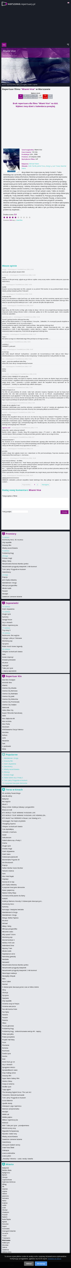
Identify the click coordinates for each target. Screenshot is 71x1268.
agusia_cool (6, 428)
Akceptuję (41, 1264)
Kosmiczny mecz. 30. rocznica (12, 540)
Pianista (5, 1020)
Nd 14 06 (45, 96)
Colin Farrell (32, 166)
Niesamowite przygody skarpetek (14, 968)
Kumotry (5, 617)
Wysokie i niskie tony (9, 1134)
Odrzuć (29, 1264)
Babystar (5, 799)
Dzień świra (6, 854)
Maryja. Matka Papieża (10, 918)
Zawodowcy (6, 572)
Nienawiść (5, 962)
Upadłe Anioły (7, 1103)
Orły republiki (6, 542)
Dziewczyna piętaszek (10, 857)
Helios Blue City (7, 710)
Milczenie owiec (7, 932)
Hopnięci (5, 879)
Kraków (4, 1203)
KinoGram (5, 727)
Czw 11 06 (30, 96)
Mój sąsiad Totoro (9, 934)
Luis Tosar (56, 166)
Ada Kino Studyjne (8, 680)
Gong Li (48, 166)
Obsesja (7, 772)
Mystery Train (7, 948)
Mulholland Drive (8, 945)
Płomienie (5, 1045)
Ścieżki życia (6, 1053)
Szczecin (5, 1233)
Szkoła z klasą (7, 1081)
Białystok (5, 1168)
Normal (4, 984)
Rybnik (4, 1222)
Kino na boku (6, 721)
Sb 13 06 (40, 96)
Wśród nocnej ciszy (9, 1128)
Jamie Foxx (41, 166)
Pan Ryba (5, 1012)
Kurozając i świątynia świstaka (13, 909)
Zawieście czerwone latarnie (12, 597)
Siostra (4, 1056)
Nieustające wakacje (9, 973)
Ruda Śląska (6, 1219)
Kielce (4, 1201)
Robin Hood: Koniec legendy (12, 646)
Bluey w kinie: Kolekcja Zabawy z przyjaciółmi (18, 807)
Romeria (5, 1048)
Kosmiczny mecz (8, 904)
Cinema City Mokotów (10, 699)
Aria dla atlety (7, 796)
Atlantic (5, 685)
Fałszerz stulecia (8, 871)
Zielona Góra (6, 1252)
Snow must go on (8, 1062)
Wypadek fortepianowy (10, 1131)
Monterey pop (7, 641)
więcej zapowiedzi (9, 671)
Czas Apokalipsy (8, 829)
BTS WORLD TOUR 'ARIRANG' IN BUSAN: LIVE (18, 813)
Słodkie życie (6, 1087)
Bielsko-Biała (6, 1170)
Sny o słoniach (7, 622)
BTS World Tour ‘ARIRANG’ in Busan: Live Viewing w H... (21, 818)
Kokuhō (5, 898)
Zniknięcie (5, 1150)
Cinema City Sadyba (9, 705)
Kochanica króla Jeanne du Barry (13, 896)
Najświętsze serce (8, 954)
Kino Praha (6, 724)
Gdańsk (5, 1189)
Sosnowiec (6, 1229)
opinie (35, 85)
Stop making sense (9, 1073)
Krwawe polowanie (9, 660)
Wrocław (5, 1245)
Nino (4, 979)
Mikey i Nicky (6, 561)
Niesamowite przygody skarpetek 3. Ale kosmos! (19, 566)
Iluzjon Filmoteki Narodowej (12, 713)
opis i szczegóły (21, 85)
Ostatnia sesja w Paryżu (10, 1004)
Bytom (4, 1175)
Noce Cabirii (6, 981)
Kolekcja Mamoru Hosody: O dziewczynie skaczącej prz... (22, 901)
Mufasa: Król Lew (8, 943)
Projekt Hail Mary (8, 1040)
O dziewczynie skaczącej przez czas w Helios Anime (20, 987)
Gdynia (4, 1191)
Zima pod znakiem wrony (11, 1145)
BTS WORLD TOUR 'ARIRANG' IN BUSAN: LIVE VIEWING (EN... (24, 815)
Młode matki (6, 588)
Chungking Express (9, 824)
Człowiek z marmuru (9, 832)
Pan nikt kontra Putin (9, 1009)
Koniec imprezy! (7, 657)
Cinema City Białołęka (10, 694)
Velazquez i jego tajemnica (11, 1106)
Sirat (3, 1059)
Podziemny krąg (8, 553)
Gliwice (4, 1194)
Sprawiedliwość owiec (10, 1070)
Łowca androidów (8, 1153)
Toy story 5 (6, 630)
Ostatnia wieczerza (9, 1006)
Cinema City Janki (8, 696)
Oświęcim (5, 1212)
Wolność (5, 1123)
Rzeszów (5, 1224)
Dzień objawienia (8, 609)
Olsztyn (4, 1210)
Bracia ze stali (7, 810)
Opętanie (5, 998)
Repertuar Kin (14, 676)
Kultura (4, 735)
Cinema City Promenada (10, 702)
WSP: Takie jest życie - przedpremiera (15, 1125)
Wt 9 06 (20, 96)
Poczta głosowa (8, 1026)
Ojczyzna (5, 644)
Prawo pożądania (8, 1037)
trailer (30, 85)
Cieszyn (4, 1177)
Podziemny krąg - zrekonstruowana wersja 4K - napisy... (22, 1031)
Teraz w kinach (14, 789)
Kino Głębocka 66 (8, 718)
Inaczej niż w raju (8, 882)
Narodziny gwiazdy (9, 956)
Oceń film (19, 220)
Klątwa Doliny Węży (9, 893)
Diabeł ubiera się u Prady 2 (13, 778)
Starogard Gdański (9, 1231)
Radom (4, 1217)
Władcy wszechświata (10, 548)
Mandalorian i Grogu (9, 583)
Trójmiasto (6, 1238)
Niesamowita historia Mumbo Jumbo (15, 564)
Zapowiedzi (12, 603)
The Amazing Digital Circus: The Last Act (16, 1092)
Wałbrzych (6, 1243)
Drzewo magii (7, 558)
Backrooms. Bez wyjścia (10, 635)
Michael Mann (13, 56)
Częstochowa (7, 1180)
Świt (3, 743)
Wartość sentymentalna (10, 1109)
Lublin (4, 1205)
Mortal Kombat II (8, 940)
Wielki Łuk (5, 1114)
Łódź (4, 1208)
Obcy (4, 990)
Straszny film (6, 545)
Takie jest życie (7, 668)
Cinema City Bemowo (10, 691)
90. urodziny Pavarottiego (11, 793)
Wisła (4, 749)
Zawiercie (5, 1250)
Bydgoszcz (6, 1173)
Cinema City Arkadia (9, 688)
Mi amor (5, 663)
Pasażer (5, 591)
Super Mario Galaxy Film (10, 1078)
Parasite (5, 1015)
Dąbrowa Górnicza (8, 1182)
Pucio (4, 1042)
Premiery (11, 533)
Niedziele (5, 959)
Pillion (4, 1023)
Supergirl (5, 665)
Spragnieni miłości (8, 1067)
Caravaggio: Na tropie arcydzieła (13, 821)
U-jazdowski (6, 746)
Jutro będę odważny (9, 580)
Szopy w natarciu (8, 1084)
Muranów (5, 741)
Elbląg (4, 1184)
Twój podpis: (7, 512)
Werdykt (5, 594)
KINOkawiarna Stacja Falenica (12, 729)
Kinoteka (5, 732)
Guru (4, 654)
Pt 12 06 (35, 96)
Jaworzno (5, 1196)
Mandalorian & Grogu (10, 912)
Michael (5, 923)
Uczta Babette (7, 1100)
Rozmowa (5, 1051)
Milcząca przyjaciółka (9, 585)
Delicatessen (6, 837)
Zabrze (4, 1247)
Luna (4, 738)
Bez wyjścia (6, 801)
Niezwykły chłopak (8, 976)
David (4, 835)
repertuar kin (10, 85)
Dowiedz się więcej (54, 1259)
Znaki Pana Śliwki (8, 1147)
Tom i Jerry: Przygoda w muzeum (14, 569)
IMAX (4, 716)
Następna (45, 485)
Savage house (7, 620)
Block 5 (4, 804)
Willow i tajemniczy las (10, 625)
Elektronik (5, 707)
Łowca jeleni (6, 1156)
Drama (4, 843)
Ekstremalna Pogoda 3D (11, 860)
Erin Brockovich (7, 862)
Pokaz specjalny (8, 1034)
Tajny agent (6, 1089)
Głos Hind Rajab (8, 876)
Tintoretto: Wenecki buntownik (13, 1095)
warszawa (21, 4)
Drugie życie (6, 614)
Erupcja (4, 577)
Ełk (3, 1187)
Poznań (5, 1215)
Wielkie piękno (7, 1117)
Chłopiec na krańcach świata (12, 652)
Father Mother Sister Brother (12, 868)
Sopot (4, 1226)
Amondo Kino (7, 682)
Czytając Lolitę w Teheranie (12, 638)
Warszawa (6, 1240)
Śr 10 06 (25, 96)
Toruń (4, 1236)
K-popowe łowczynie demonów (16, 783)
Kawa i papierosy (8, 890)
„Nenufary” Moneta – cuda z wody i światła (17, 1159)
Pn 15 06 (50, 96)
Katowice (5, 1198)
